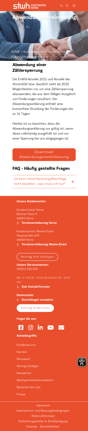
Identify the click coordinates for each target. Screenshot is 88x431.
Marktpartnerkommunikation (35, 380)
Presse (21, 394)
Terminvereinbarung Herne (39, 223)
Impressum (43, 405)
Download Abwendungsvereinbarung (44, 154)
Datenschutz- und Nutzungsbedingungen (43, 410)
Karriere (22, 352)
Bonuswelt (23, 359)
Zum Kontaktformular (36, 287)
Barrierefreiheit (50, 426)
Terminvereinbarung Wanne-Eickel (44, 244)
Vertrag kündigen (28, 366)
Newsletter (24, 373)
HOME (15, 52)
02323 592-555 (27, 269)
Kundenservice (34, 52)
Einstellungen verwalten (37, 300)
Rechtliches (56, 52)
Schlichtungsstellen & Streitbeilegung (43, 421)
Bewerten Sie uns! (28, 387)
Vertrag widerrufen (35, 308)
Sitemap (31, 426)
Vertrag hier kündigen (37, 257)
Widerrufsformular (43, 416)
